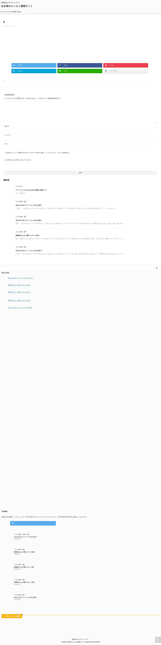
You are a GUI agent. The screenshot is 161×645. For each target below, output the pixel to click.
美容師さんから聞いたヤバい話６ (28, 235)
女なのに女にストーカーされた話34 (28, 220)
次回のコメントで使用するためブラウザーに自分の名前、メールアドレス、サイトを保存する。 (38, 152)
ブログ (11, 11)
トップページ (4, 11)
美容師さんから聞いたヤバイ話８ (24, 552)
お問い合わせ (17, 11)
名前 (6, 126)
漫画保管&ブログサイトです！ (80, 639)
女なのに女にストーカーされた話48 (25, 597)
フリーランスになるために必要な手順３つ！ (32, 190)
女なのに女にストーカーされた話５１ (26, 537)
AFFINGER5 (96, 642)
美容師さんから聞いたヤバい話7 (24, 567)
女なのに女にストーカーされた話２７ (29, 250)
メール (7, 135)
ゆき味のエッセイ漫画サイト (17, 6)
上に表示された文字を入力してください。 (18, 160)
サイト (6, 144)
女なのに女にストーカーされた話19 (28, 205)
